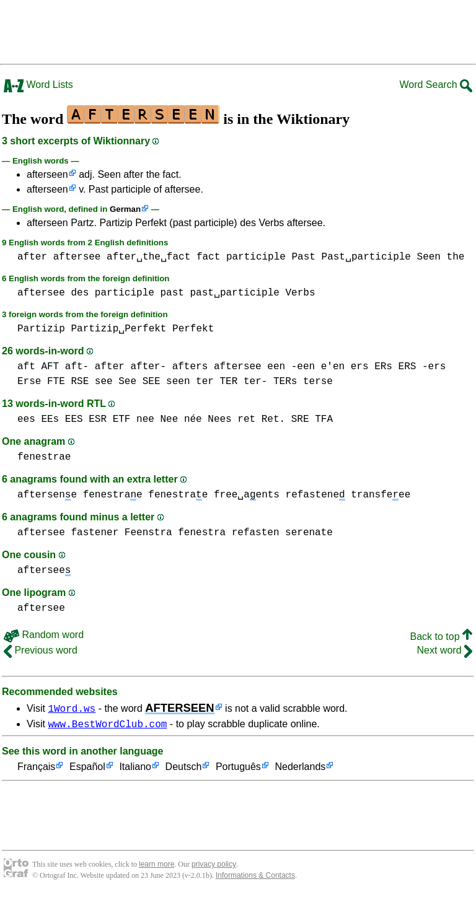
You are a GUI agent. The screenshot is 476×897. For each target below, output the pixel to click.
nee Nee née (169, 419)
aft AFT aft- (53, 367)
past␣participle (234, 293)
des (80, 293)
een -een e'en (306, 367)
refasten (256, 533)
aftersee (77, 257)
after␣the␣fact (148, 257)
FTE (56, 381)
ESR (98, 419)
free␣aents (247, 495)
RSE (80, 381)
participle (256, 257)
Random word (44, 634)
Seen (429, 257)
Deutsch (183, 769)
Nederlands (300, 769)
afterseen (47, 174)
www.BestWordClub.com (107, 725)
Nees (219, 419)
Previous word (40, 650)
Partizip (41, 329)
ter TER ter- (231, 381)
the (456, 257)
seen (178, 381)
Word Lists (38, 84)
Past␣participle (366, 257)
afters (190, 367)
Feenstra (148, 533)
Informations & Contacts (255, 877)
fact (208, 257)
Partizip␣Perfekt (118, 329)
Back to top (441, 636)
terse (318, 381)
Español (87, 769)
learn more (156, 866)
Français (36, 769)
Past (303, 257)
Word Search (435, 84)
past (171, 293)
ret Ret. (261, 419)
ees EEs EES (50, 419)
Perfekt (193, 329)
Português (238, 769)
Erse (29, 381)
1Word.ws (71, 708)
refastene (315, 495)
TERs (285, 381)
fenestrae (44, 457)
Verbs (300, 293)
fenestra (202, 533)
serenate (309, 533)
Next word (444, 650)
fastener (94, 533)
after (32, 257)
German (125, 209)
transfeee (380, 495)
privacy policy (214, 866)
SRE (300, 419)
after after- (130, 367)
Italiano (135, 769)
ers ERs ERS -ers (398, 367)
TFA (324, 419)
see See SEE (128, 381)
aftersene (47, 495)
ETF (122, 419)
